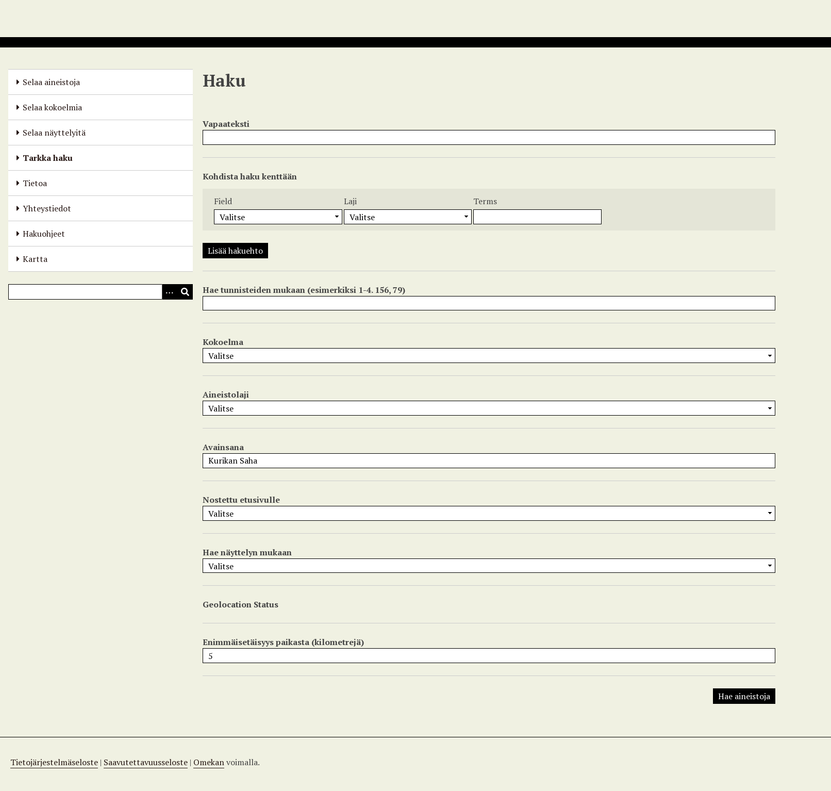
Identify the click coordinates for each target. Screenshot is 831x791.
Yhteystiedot (47, 208)
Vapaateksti (226, 123)
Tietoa (35, 183)
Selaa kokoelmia (52, 107)
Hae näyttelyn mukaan (247, 552)
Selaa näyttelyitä (54, 132)
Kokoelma (223, 342)
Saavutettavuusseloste (146, 762)
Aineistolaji (226, 394)
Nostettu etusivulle (241, 499)
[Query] (100, 292)
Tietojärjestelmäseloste (54, 762)
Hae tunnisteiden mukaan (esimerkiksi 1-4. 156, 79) (304, 289)
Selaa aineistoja (51, 82)
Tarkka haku (48, 157)
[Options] (169, 292)
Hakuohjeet (44, 233)
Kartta (35, 259)
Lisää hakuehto (235, 250)
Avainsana (223, 447)
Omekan (208, 762)
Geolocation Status (240, 604)
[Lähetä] (185, 292)
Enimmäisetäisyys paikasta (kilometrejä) (283, 642)
